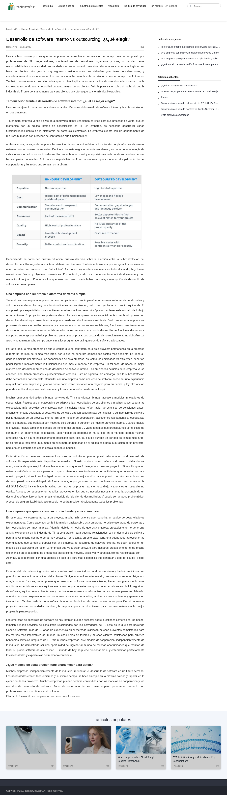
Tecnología (47, 6)
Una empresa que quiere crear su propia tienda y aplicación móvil (191, 58)
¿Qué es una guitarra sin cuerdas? (179, 85)
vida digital (113, 6)
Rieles (164, 97)
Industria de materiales (91, 6)
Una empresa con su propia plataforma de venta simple (190, 52)
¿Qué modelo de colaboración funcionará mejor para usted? (191, 64)
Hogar (24, 29)
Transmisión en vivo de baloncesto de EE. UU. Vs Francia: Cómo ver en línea (191, 103)
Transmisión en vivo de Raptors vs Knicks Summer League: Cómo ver (191, 109)
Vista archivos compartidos (175, 115)
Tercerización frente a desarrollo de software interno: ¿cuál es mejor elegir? (191, 46)
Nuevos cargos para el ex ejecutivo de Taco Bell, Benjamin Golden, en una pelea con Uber (191, 91)
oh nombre (157, 6)
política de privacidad (135, 6)
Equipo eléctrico (66, 6)
